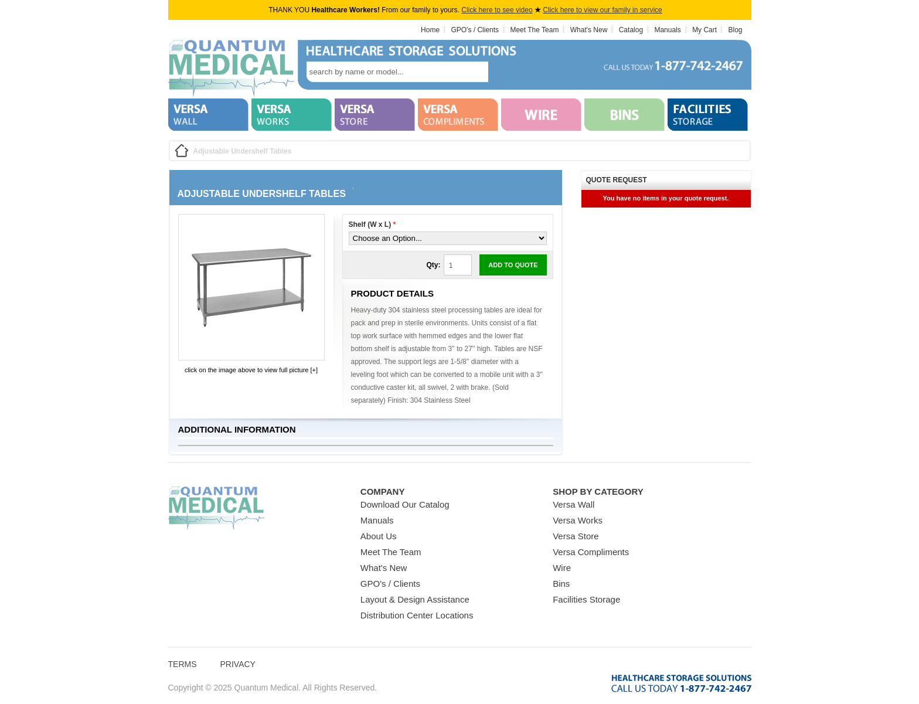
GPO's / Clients (475, 30)
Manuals (667, 30)
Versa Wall (573, 504)
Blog (735, 30)
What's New (589, 30)
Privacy (238, 664)
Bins (561, 584)
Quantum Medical (216, 508)
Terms (182, 664)
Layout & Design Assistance (414, 599)
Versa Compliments (591, 552)
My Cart (704, 30)
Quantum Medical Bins (231, 69)
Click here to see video (496, 10)
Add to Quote (512, 264)
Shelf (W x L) (372, 224)
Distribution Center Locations (417, 615)
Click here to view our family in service (602, 10)
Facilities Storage (586, 599)
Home (430, 30)
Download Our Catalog (405, 504)
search (506, 72)
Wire (562, 568)
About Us (378, 536)
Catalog (631, 30)
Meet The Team (534, 30)
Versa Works (578, 520)
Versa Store (575, 536)
